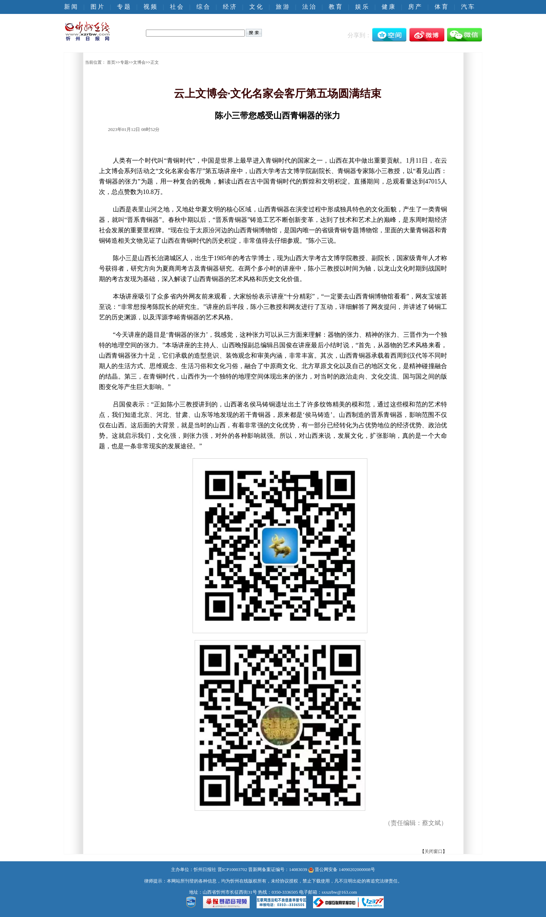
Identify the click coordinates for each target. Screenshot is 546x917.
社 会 (176, 6)
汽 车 (467, 6)
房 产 (414, 6)
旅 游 (282, 6)
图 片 (97, 6)
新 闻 (70, 6)
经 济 (229, 6)
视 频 (150, 6)
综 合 (203, 6)
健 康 (388, 6)
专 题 (123, 6)
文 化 (256, 6)
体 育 (441, 6)
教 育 (335, 6)
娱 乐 (361, 6)
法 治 (308, 6)
